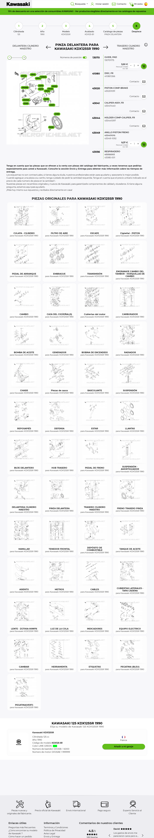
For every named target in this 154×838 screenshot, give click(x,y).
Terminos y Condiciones (56, 827)
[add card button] (144, 66)
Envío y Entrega (52, 836)
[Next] (105, 47)
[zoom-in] (24, 58)
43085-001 (110, 157)
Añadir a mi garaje (123, 746)
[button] (146, 44)
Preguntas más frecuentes (21, 827)
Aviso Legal (49, 833)
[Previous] (48, 47)
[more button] (138, 65)
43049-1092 (110, 138)
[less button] (131, 65)
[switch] (85, 57)
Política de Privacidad (54, 830)
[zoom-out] (9, 58)
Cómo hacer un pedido (20, 836)
